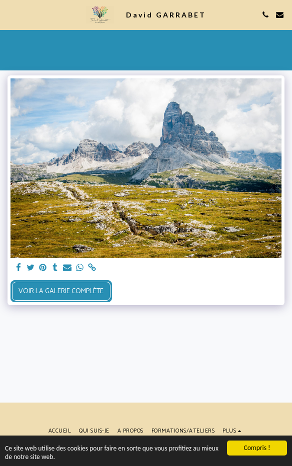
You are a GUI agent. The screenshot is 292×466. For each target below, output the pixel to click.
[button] (11, 14)
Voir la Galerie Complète (61, 291)
